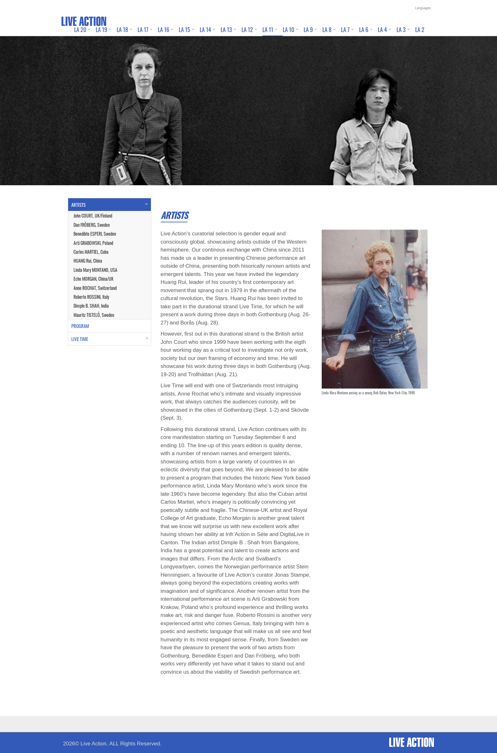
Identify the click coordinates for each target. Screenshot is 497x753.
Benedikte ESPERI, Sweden (95, 233)
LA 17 (143, 29)
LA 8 (327, 29)
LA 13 (226, 29)
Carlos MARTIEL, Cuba (91, 251)
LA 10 (288, 29)
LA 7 (345, 29)
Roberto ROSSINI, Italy (91, 296)
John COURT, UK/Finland (93, 215)
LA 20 (80, 29)
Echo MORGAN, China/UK (93, 278)
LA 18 (122, 29)
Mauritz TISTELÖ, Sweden (94, 314)
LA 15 (184, 29)
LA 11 (267, 29)
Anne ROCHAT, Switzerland (95, 288)
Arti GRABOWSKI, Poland (93, 242)
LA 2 (419, 29)
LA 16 (163, 29)
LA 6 (363, 29)
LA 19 (101, 29)
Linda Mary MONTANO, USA (95, 269)
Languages (423, 8)
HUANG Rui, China (88, 260)
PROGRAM (80, 325)
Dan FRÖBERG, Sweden (92, 224)
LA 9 (308, 29)
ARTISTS (78, 204)
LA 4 (382, 29)
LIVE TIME (79, 338)
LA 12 (247, 29)
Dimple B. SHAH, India (91, 305)
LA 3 (401, 29)
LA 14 (205, 29)
